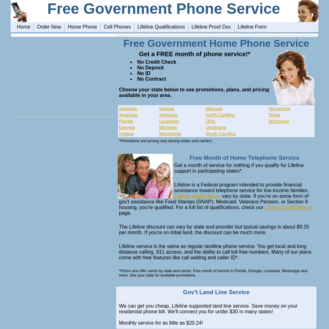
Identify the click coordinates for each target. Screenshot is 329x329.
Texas (274, 114)
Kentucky (168, 114)
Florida (126, 121)
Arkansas (128, 114)
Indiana (126, 133)
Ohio (210, 121)
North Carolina (220, 114)
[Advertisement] (62, 74)
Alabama (128, 108)
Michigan (168, 127)
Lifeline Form (252, 27)
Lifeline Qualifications (161, 27)
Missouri (214, 108)
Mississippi (170, 133)
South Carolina (220, 133)
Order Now (49, 27)
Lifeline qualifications (197, 196)
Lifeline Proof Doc (211, 27)
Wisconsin (278, 121)
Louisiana (169, 121)
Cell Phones (117, 27)
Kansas (166, 108)
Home (23, 27)
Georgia (127, 127)
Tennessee (279, 108)
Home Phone (82, 27)
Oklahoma (216, 127)
